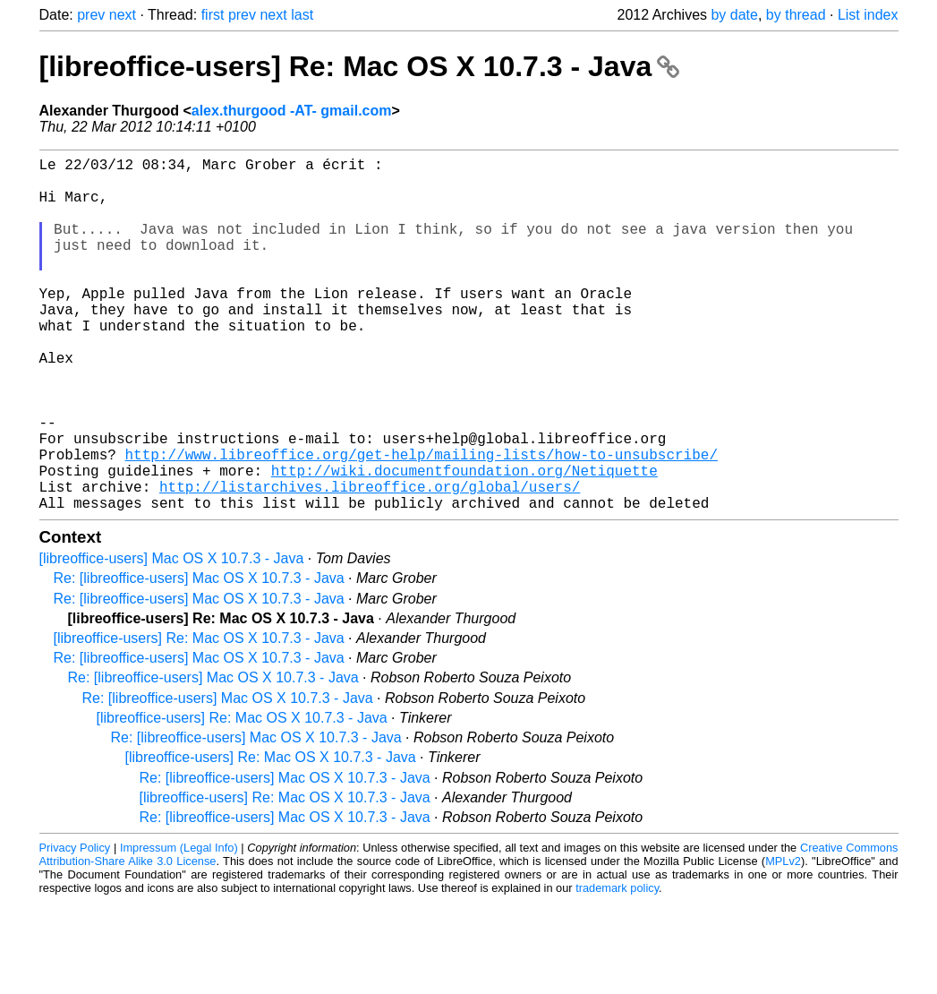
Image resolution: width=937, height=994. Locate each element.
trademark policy (617, 966)
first (213, 14)
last (302, 14)
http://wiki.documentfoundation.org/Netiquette (464, 542)
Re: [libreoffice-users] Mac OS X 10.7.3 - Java (199, 656)
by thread (796, 14)
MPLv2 (783, 940)
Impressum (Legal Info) (179, 926)
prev (91, 14)
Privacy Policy (75, 926)
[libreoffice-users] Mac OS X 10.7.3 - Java (171, 637)
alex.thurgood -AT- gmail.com (292, 110)
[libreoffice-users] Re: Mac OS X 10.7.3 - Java (359, 66)
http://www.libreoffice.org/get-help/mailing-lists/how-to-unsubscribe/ (421, 522)
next (122, 14)
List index (868, 14)
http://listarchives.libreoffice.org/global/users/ (369, 561)
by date (734, 14)
